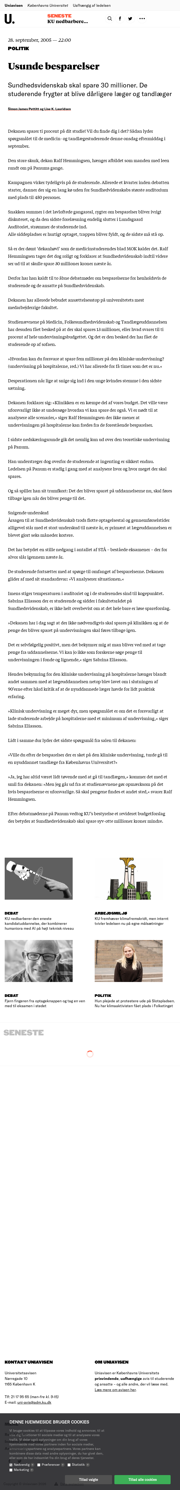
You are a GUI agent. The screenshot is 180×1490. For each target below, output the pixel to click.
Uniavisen (14, 5)
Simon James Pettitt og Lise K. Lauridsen (39, 109)
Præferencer (53, 1464)
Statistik (81, 1464)
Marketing (24, 1470)
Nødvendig (24, 1464)
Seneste (59, 16)
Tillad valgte (88, 1479)
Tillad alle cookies (142, 1479)
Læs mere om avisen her (115, 1389)
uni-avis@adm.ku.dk (34, 1402)
